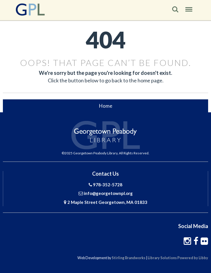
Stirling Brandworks (128, 258)
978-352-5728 (107, 184)
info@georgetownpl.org (108, 193)
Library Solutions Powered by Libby (178, 258)
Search (175, 9)
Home (105, 106)
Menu (189, 7)
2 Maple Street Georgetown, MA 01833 (107, 202)
